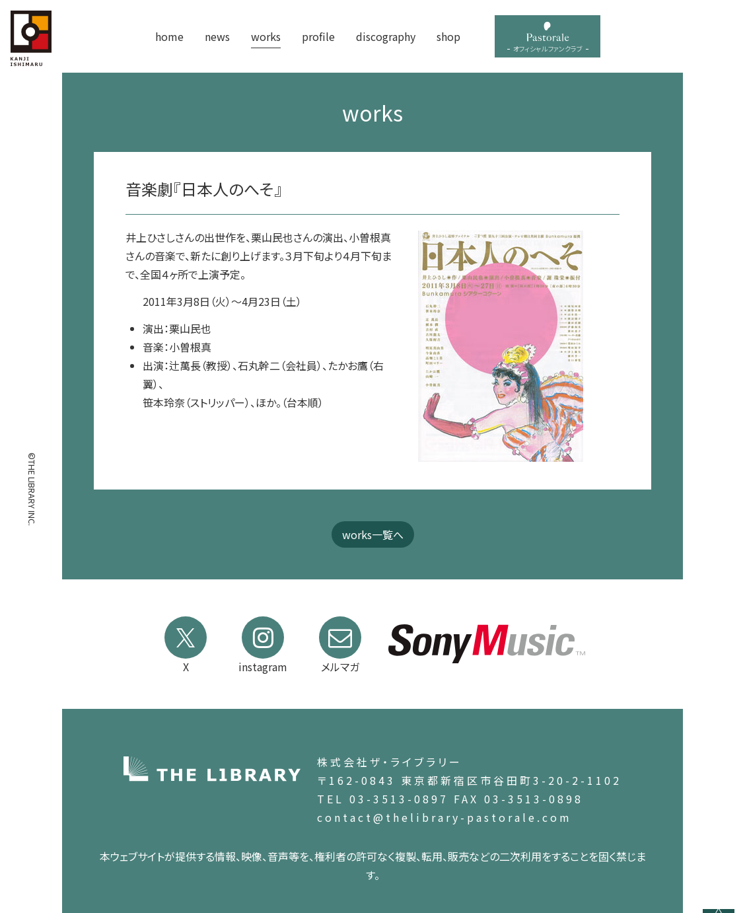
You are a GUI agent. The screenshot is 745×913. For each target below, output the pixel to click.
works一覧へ (373, 534)
